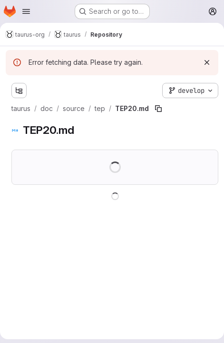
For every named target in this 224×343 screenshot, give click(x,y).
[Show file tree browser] (19, 90)
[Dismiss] (207, 62)
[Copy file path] (158, 108)
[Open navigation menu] (26, 11)
